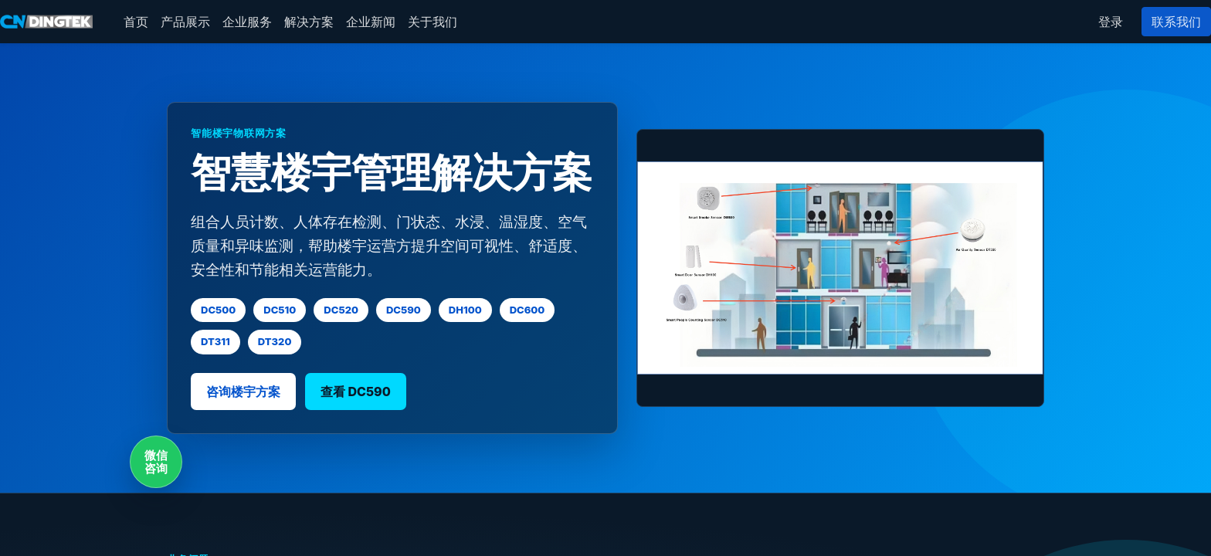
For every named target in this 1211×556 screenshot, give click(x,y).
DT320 (275, 341)
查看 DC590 (356, 391)
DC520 (341, 309)
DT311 (215, 341)
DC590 (403, 309)
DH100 (465, 309)
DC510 (279, 309)
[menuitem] (135, 21)
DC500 (218, 309)
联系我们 (1176, 21)
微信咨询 (156, 462)
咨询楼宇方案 (243, 391)
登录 (1110, 21)
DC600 (527, 309)
